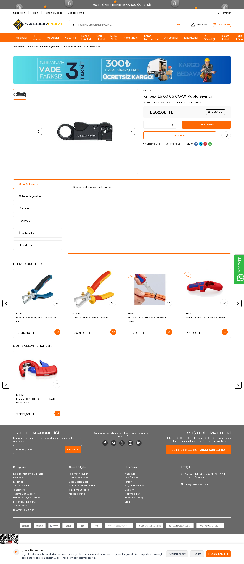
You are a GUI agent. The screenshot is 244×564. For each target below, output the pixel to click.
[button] (38, 131)
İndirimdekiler (132, 493)
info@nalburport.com (197, 484)
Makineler (21, 37)
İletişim (35, 12)
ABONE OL (72, 449)
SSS (71, 497)
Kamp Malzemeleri (151, 37)
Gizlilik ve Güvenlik (79, 489)
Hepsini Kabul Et (218, 553)
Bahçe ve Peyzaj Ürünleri (26, 497)
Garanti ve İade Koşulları (82, 485)
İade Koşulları (27, 233)
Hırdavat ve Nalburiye (25, 501)
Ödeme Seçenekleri (30, 196)
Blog (127, 501)
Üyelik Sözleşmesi (79, 477)
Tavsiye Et (173, 147)
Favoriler (224, 12)
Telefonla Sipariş (53, 12)
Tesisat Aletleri (224, 37)
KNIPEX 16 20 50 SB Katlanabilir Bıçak (147, 319)
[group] (85, 131)
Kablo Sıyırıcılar (50, 46)
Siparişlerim (19, 12)
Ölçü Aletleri (100, 37)
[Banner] (122, 70)
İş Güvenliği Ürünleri (23, 509)
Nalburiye (70, 37)
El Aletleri (37, 37)
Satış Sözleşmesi (78, 481)
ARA (172, 24)
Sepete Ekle (206, 126)
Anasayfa (18, 46)
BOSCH (20, 313)
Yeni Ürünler (131, 477)
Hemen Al (179, 138)
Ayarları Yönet (177, 553)
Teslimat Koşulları (78, 473)
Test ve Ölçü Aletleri (24, 493)
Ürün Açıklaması (28, 184)
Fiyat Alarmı (214, 112)
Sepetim (129, 489)
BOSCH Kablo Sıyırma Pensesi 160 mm (36, 319)
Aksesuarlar (171, 37)
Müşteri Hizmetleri (134, 485)
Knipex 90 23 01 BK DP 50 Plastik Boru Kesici (36, 400)
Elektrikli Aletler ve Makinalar (28, 473)
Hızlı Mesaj (25, 245)
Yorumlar (24, 208)
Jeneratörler (191, 37)
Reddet (197, 553)
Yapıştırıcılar (131, 37)
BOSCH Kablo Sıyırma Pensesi (90, 317)
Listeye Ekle (151, 147)
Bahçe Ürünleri (86, 37)
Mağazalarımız (76, 12)
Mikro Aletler (114, 37)
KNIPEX (147, 90)
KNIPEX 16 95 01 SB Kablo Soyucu (204, 317)
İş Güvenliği (209, 37)
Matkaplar (53, 37)
